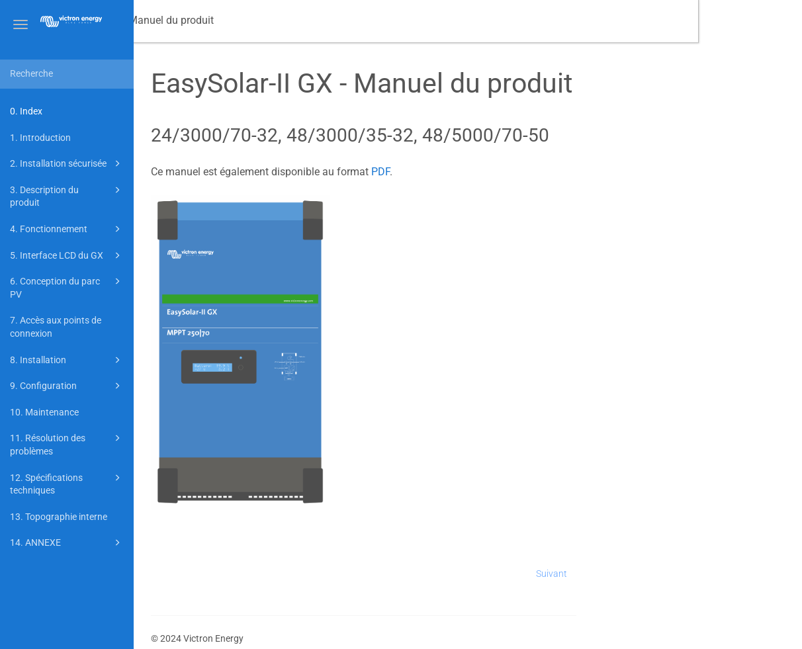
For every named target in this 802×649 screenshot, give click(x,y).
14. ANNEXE (67, 542)
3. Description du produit (67, 195)
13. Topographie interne (58, 516)
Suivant (656, 573)
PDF (484, 171)
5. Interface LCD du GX (67, 255)
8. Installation (67, 360)
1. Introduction (40, 137)
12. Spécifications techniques (67, 483)
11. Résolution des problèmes (67, 443)
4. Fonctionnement (67, 229)
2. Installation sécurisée (67, 163)
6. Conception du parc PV (67, 287)
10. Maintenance (44, 412)
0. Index (26, 111)
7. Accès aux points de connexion (55, 327)
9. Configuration (67, 385)
